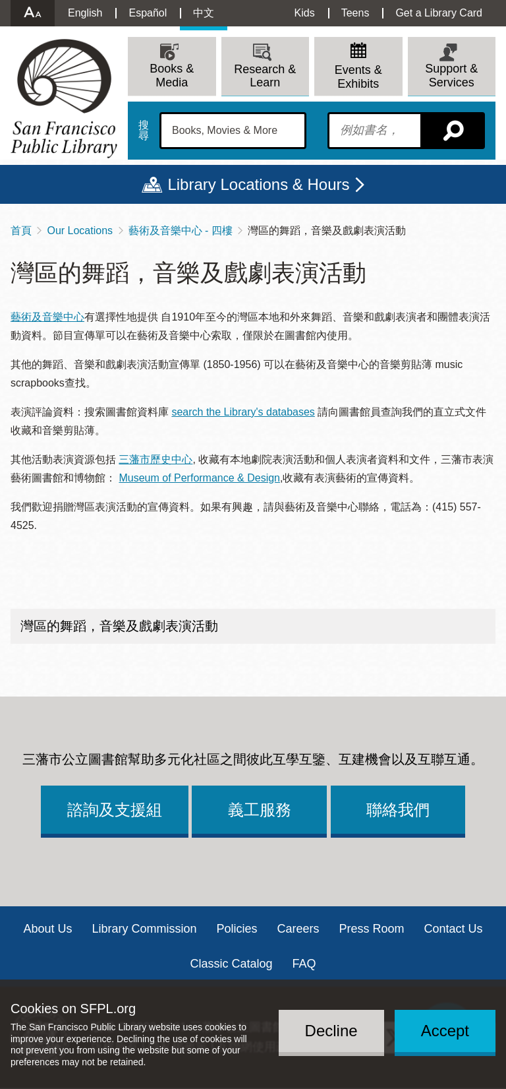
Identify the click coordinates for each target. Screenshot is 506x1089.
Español (147, 12)
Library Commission (144, 928)
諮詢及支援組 (114, 810)
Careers (298, 928)
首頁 (21, 230)
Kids (305, 12)
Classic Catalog (231, 963)
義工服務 (259, 810)
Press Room (372, 928)
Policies (236, 928)
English (85, 12)
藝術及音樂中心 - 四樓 (180, 230)
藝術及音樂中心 (47, 317)
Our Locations (80, 230)
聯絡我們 (398, 810)
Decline (331, 1031)
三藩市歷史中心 (155, 459)
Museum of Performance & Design (199, 477)
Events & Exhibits (358, 76)
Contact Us (453, 928)
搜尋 (143, 130)
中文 (203, 12)
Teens (355, 12)
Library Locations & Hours (258, 184)
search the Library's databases (242, 412)
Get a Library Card (438, 12)
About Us (47, 928)
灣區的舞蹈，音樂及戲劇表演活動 (119, 626)
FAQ (304, 963)
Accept (445, 1031)
